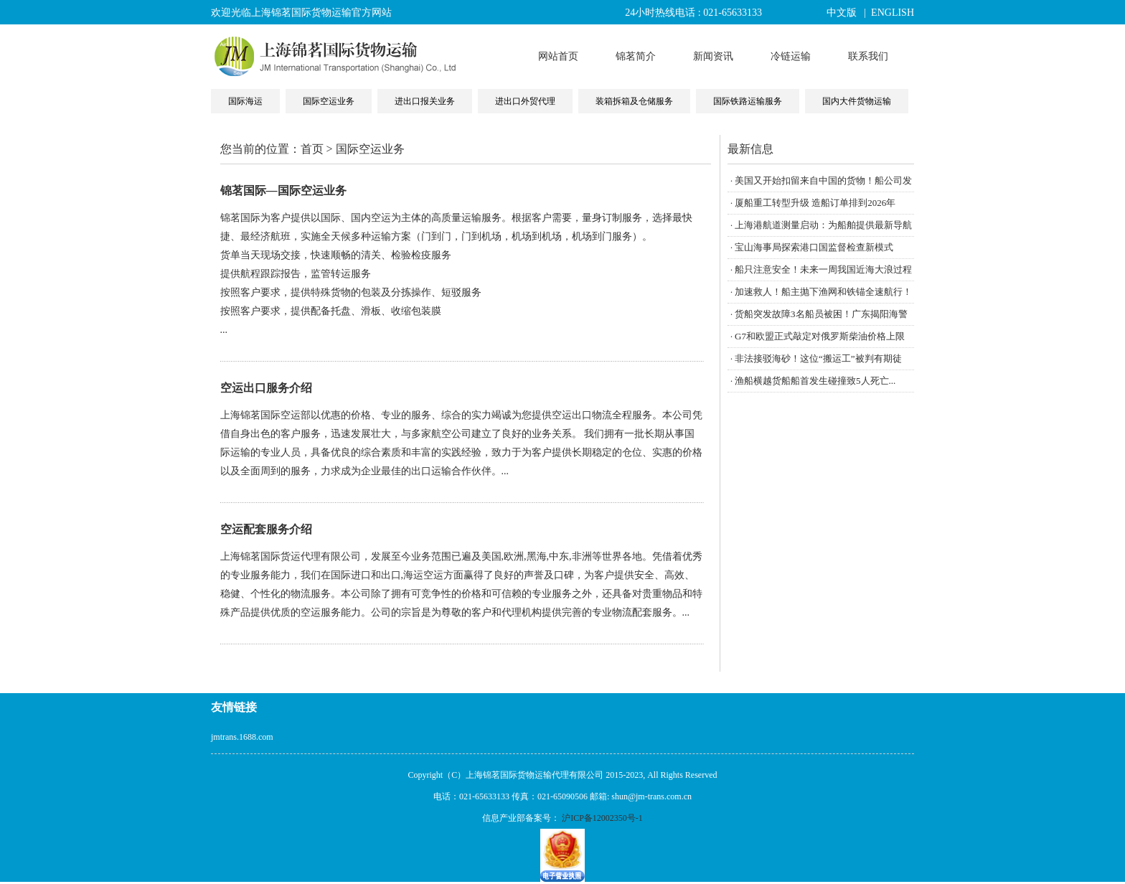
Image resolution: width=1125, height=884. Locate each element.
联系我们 (868, 56)
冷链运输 (791, 56)
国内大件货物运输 (856, 101)
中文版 (842, 12)
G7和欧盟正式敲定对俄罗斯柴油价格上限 (820, 336)
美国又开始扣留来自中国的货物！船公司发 (823, 180)
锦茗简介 (636, 56)
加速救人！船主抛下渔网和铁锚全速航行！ (823, 291)
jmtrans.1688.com (242, 737)
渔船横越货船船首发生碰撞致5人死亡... (815, 380)
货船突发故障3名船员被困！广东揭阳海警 (821, 314)
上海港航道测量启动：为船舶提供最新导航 (823, 225)
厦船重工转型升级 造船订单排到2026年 (815, 202)
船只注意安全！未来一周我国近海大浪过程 (823, 269)
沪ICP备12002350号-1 (602, 818)
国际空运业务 (328, 101)
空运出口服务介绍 (266, 388)
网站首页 (558, 56)
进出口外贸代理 (525, 101)
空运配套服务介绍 (266, 529)
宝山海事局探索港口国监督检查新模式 (814, 247)
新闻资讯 (713, 56)
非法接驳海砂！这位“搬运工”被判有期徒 (818, 358)
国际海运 (245, 101)
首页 (312, 149)
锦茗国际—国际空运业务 (283, 190)
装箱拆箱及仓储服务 (634, 101)
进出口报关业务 (425, 101)
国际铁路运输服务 (747, 101)
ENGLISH (892, 12)
